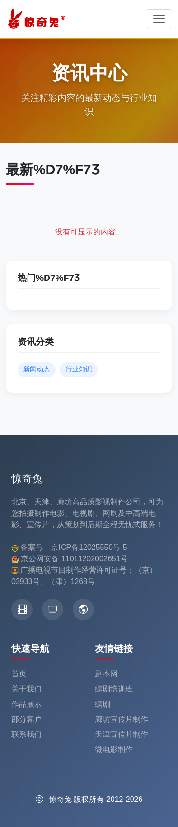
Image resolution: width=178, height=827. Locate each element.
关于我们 (26, 689)
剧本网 (106, 674)
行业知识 (79, 369)
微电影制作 (114, 750)
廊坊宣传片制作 (121, 719)
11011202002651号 (94, 559)
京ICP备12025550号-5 (89, 547)
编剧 (102, 704)
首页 (19, 674)
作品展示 (26, 704)
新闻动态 (36, 369)
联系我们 (26, 734)
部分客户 (26, 719)
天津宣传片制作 (121, 734)
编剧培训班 (114, 689)
